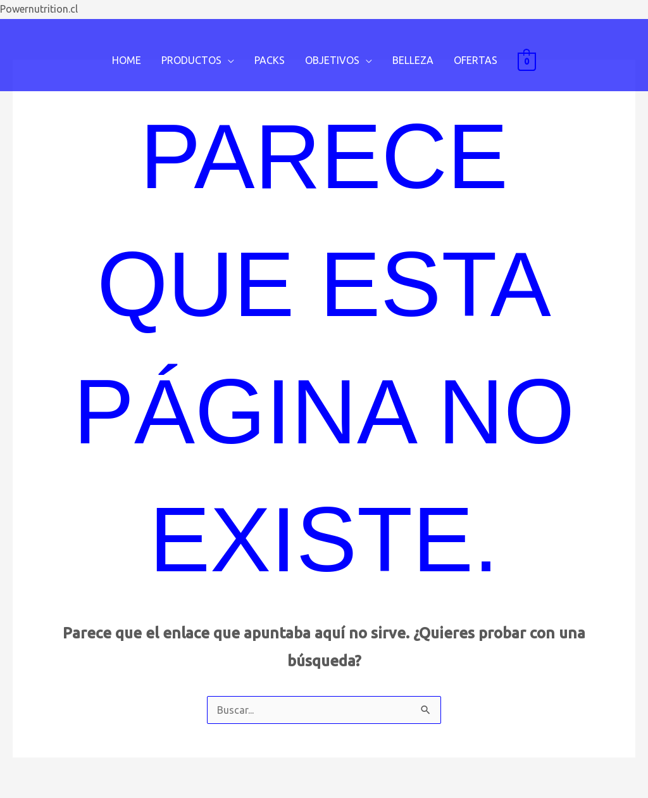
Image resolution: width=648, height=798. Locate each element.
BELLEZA (412, 60)
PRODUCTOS (191, 60)
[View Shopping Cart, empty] (527, 60)
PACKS (269, 60)
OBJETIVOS (332, 60)
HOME (126, 60)
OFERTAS (475, 60)
